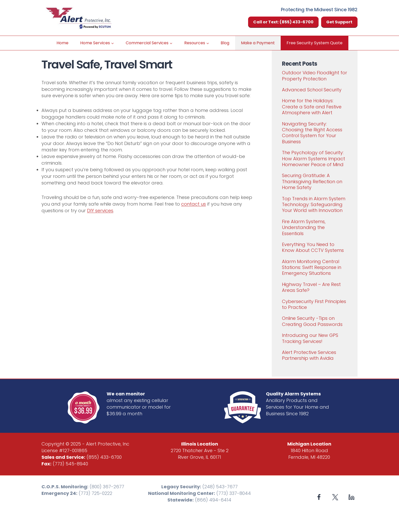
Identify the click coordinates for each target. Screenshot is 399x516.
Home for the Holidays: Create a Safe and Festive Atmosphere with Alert (311, 106)
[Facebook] (319, 497)
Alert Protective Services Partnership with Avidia (309, 355)
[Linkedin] (351, 497)
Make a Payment (258, 43)
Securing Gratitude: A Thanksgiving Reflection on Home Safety (312, 181)
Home (62, 43)
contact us (193, 204)
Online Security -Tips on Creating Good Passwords (312, 321)
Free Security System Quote (315, 43)
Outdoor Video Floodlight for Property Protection (314, 75)
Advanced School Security (311, 90)
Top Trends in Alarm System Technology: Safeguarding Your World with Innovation (313, 204)
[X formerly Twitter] (335, 497)
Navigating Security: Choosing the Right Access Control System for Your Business (312, 133)
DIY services (100, 210)
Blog (225, 43)
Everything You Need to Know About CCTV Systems (313, 247)
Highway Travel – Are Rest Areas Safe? (311, 287)
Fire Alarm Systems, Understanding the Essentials (303, 227)
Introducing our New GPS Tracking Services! (310, 338)
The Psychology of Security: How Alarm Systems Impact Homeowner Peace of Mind (313, 158)
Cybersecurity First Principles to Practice (314, 304)
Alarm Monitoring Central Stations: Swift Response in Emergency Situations (311, 267)
